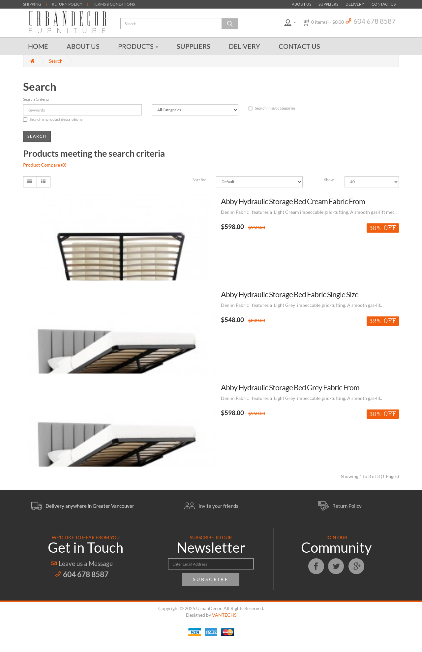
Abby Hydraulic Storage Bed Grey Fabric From (290, 387)
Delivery (355, 4)
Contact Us (384, 4)
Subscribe (211, 579)
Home (38, 46)
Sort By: (199, 179)
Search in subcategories (271, 108)
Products (138, 46)
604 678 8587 (374, 21)
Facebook (316, 566)
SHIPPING (32, 4)
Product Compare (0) (44, 165)
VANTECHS (224, 615)
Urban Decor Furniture (67, 22)
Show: (329, 179)
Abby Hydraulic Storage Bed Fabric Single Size (289, 294)
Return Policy (347, 506)
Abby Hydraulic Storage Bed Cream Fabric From (293, 201)
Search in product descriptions (52, 119)
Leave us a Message (86, 563)
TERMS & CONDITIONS (114, 4)
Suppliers (328, 4)
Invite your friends (218, 506)
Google (356, 566)
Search (56, 61)
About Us (301, 4)
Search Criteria (36, 99)
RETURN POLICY (67, 4)
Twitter (336, 566)
